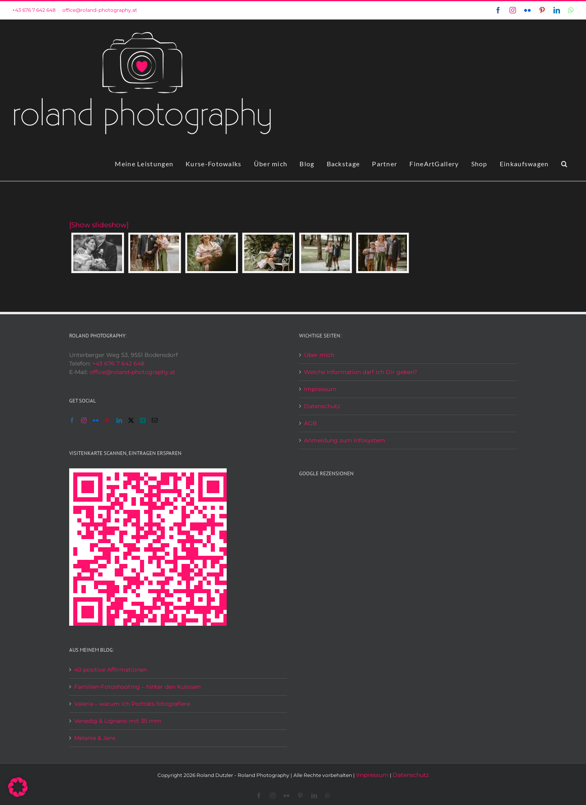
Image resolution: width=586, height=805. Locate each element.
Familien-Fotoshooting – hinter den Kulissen (137, 686)
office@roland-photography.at (99, 10)
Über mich (319, 355)
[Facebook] (72, 420)
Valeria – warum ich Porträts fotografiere (132, 703)
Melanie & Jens (95, 738)
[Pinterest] (107, 420)
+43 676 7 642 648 (34, 10)
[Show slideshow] (99, 225)
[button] (564, 164)
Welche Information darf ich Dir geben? (360, 372)
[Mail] (154, 420)
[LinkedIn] (119, 420)
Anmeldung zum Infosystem (344, 440)
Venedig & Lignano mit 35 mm (117, 720)
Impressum (320, 389)
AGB (310, 423)
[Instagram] (84, 420)
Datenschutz (322, 406)
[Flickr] (95, 420)
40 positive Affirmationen (110, 669)
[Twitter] (131, 420)
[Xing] (143, 420)
